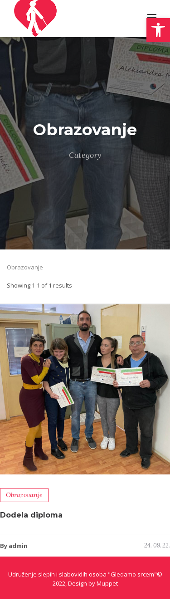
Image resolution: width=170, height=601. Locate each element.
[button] (158, 30)
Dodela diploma (31, 517)
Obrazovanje (24, 497)
